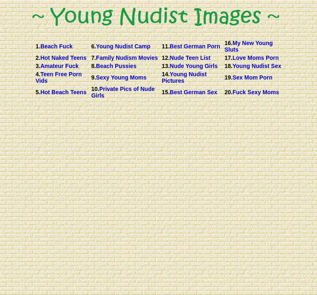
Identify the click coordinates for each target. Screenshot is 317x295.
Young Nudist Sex (257, 66)
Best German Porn (195, 46)
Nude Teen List (190, 57)
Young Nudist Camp (123, 46)
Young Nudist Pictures (184, 77)
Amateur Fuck (59, 66)
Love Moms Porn (256, 57)
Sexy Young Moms (121, 77)
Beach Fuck (56, 46)
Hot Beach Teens (63, 92)
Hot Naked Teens (63, 57)
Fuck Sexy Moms (256, 92)
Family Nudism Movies (127, 57)
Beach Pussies (116, 66)
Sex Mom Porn (252, 77)
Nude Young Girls (194, 66)
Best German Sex (193, 92)
